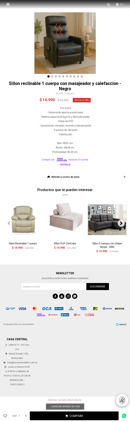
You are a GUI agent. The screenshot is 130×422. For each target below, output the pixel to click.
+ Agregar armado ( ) (65, 407)
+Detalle (65, 164)
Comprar (76, 416)
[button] (48, 76)
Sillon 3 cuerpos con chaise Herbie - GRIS (107, 245)
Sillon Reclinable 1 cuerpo (23, 243)
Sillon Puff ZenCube (65, 243)
